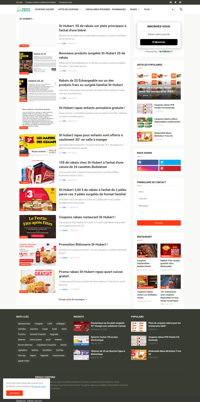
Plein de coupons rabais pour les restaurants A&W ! (164, 324)
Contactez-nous (65, 2)
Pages (133, 9)
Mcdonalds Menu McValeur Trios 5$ (163, 134)
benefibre (47, 350)
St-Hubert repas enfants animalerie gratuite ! (92, 108)
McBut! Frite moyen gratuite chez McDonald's (170, 263)
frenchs (21, 334)
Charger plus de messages (71, 299)
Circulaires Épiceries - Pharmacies (106, 9)
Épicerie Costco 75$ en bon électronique (104, 338)
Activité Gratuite (38, 334)
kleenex (21, 339)
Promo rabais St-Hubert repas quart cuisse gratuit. (91, 274)
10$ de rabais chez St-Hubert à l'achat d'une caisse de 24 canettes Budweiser (91, 165)
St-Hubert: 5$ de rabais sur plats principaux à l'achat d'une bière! (92, 28)
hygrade (54, 334)
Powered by (158, 51)
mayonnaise (59, 355)
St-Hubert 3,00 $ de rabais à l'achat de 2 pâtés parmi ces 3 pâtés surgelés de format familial (92, 192)
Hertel (63, 345)
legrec (33, 355)
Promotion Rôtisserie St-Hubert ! (83, 244)
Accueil (19, 2)
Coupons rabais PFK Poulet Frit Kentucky (164, 106)
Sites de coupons (68, 9)
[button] (173, 9)
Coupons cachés (44, 9)
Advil (64, 329)
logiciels (44, 355)
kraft (54, 329)
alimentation (24, 323)
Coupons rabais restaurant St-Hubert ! (87, 217)
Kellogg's (61, 323)
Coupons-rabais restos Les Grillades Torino (147, 295)
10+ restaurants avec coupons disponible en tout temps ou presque (169, 296)
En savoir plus (38, 386)
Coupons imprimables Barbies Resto (144, 263)
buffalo (59, 350)
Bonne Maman (25, 345)
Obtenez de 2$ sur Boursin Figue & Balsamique (108, 352)
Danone (34, 329)
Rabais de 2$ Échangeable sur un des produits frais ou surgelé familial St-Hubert (91, 83)
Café (50, 323)
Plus (147, 9)
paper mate (23, 361)
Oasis (45, 329)
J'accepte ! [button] (14, 393)
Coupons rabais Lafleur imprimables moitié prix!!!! (167, 120)
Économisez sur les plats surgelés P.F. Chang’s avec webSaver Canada (108, 324)
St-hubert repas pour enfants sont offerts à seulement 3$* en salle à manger (91, 137)
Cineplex (39, 323)
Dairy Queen (36, 339)
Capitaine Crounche (46, 345)
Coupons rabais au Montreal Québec (40, 2)
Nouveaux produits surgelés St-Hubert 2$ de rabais (92, 55)
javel (48, 339)
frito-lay (22, 355)
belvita (35, 350)
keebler (58, 339)
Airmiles (22, 329)
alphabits (22, 350)
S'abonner (158, 42)
